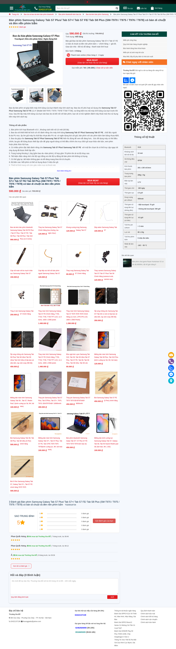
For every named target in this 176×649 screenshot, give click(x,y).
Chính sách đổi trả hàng (149, 616)
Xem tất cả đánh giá (21, 565)
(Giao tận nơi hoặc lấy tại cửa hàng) (92, 61)
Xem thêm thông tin (64, 171)
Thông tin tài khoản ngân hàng (125, 611)
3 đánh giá (22, 27)
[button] (61, 95)
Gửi (112, 597)
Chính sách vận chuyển (149, 619)
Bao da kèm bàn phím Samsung (97, 14)
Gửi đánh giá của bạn (104, 521)
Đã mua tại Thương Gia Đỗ (39, 536)
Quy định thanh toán (148, 611)
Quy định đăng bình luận (19, 597)
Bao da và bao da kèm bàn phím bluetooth (39, 14)
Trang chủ (14, 14)
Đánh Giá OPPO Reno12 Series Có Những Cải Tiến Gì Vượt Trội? (124, 625)
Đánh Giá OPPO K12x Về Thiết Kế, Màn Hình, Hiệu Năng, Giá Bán (125, 616)
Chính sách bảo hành (148, 622)
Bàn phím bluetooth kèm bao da (70, 14)
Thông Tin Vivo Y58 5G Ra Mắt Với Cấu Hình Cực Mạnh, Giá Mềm (125, 642)
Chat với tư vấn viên (104, 68)
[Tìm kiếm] (116, 8)
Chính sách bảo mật (148, 614)
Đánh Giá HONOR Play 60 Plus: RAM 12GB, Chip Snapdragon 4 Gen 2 (123, 634)
